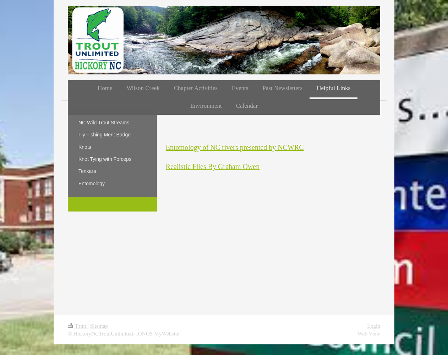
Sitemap (99, 326)
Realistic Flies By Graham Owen (212, 166)
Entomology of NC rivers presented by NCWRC (235, 147)
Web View (368, 334)
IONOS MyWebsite (157, 334)
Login (373, 326)
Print (78, 326)
